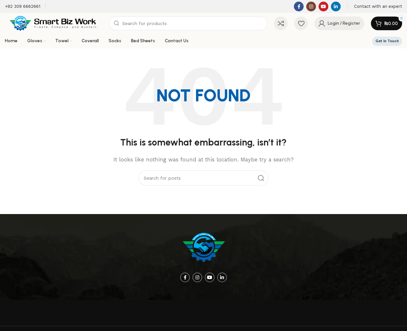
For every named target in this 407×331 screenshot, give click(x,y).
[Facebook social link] (299, 6)
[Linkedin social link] (336, 6)
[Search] (188, 23)
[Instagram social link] (311, 6)
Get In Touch (387, 41)
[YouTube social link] (323, 6)
